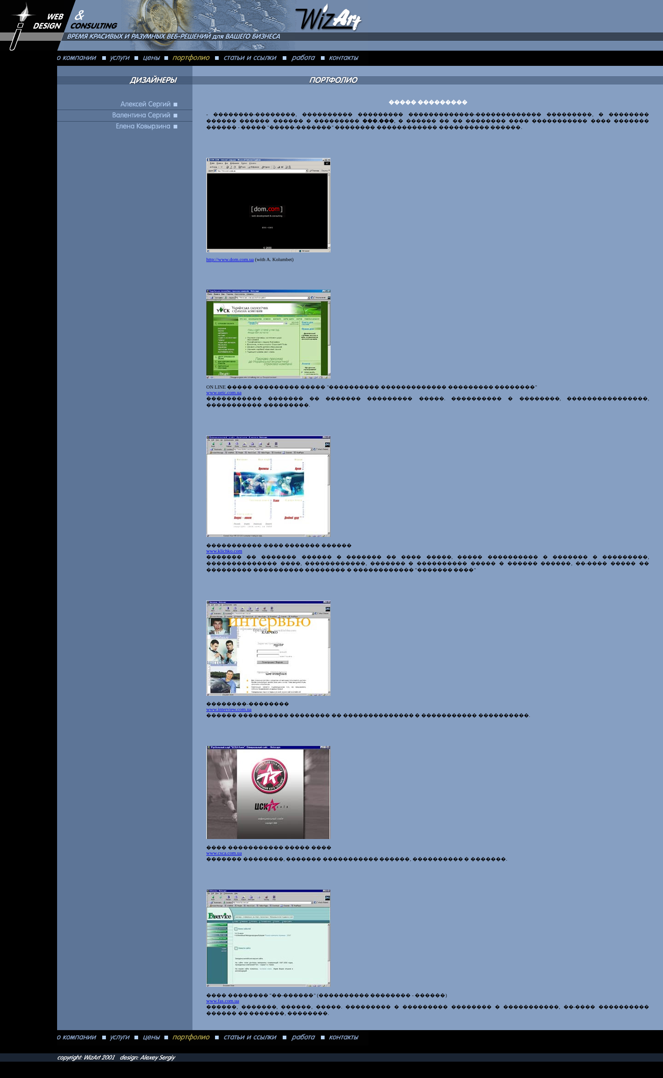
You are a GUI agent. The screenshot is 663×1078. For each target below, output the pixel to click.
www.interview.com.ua (228, 709)
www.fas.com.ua (222, 1000)
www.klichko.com (224, 551)
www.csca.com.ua (224, 853)
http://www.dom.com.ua (230, 259)
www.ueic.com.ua (224, 392)
